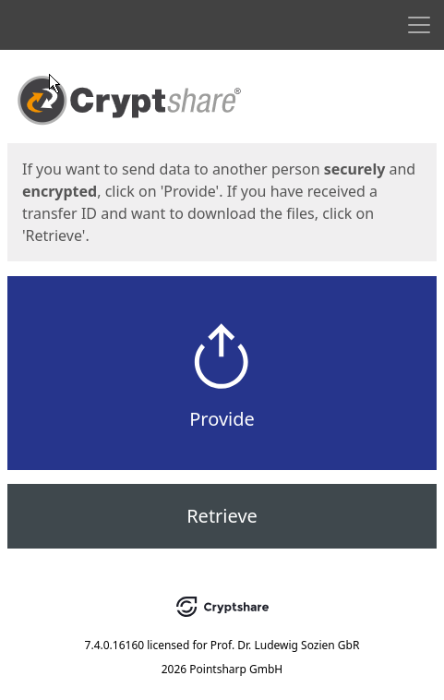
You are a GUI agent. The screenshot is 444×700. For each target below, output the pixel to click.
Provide (222, 418)
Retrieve (222, 515)
